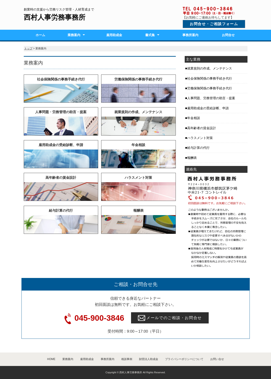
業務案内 (74, 35)
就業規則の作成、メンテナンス (209, 68)
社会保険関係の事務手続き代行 (209, 78)
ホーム (40, 35)
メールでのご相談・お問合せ (170, 318)
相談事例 (126, 359)
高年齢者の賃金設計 (201, 128)
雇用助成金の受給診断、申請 (208, 108)
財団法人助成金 (148, 359)
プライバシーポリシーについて (184, 359)
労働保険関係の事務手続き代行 (209, 88)
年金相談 (193, 118)
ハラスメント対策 (200, 138)
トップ (28, 48)
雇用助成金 (114, 35)
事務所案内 (190, 35)
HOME (51, 359)
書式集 (150, 35)
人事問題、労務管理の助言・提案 (211, 98)
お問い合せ (217, 359)
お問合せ (228, 35)
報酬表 (192, 158)
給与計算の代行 (198, 147)
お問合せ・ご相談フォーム (214, 24)
